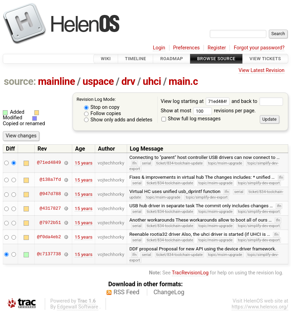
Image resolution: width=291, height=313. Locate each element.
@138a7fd (50, 180)
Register (217, 48)
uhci (152, 81)
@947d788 (50, 194)
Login (159, 48)
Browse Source (216, 58)
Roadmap (171, 58)
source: (20, 81)
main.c (183, 81)
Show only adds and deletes (118, 120)
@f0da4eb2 (49, 237)
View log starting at (196, 101)
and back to (257, 101)
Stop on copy (101, 107)
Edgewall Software (77, 307)
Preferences (186, 48)
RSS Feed (126, 292)
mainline (56, 81)
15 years (83, 163)
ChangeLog (168, 292)
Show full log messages (191, 119)
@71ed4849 (49, 163)
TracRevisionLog (190, 273)
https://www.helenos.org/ (260, 307)
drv (128, 81)
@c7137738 (49, 254)
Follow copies (102, 114)
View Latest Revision (261, 70)
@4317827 (50, 208)
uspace (98, 81)
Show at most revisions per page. (208, 111)
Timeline (135, 58)
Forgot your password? (259, 48)
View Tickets (265, 58)
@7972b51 (50, 222)
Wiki (106, 58)
